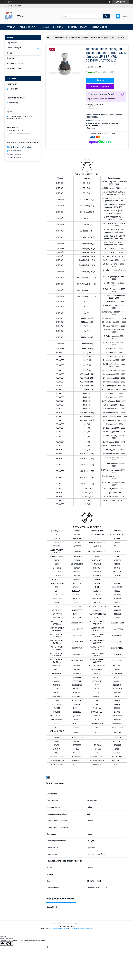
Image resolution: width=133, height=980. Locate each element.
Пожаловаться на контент (58, 928)
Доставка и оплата (77, 27)
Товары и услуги (28, 27)
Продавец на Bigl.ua (66, 926)
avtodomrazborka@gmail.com (20, 147)
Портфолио (12, 43)
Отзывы (10, 58)
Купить (100, 80)
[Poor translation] (9, 943)
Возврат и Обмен (99, 27)
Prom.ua (78, 924)
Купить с (100, 87)
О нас (46, 27)
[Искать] (106, 16)
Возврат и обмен (14, 68)
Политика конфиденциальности (80, 928)
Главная (11, 27)
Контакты (58, 27)
